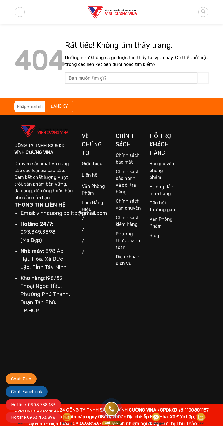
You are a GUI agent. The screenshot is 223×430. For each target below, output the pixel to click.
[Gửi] (203, 77)
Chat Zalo (21, 379)
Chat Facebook (26, 391)
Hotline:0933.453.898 (33, 417)
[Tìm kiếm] (203, 12)
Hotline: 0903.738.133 (33, 404)
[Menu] (20, 12)
